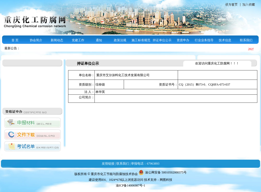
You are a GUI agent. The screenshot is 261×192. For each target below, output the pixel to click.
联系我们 (246, 40)
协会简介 (36, 40)
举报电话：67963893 (145, 163)
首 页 (15, 40)
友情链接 (108, 163)
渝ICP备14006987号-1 (130, 185)
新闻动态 (57, 40)
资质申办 (183, 40)
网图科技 (166, 180)
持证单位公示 (162, 40)
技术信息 (225, 40)
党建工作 (78, 40)
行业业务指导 (204, 40)
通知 (99, 40)
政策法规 (120, 40)
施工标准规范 (141, 40)
